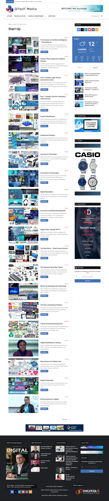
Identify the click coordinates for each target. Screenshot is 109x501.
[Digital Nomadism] (23, 197)
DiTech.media (12, 24)
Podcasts (47, 490)
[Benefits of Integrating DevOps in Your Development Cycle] (79, 76)
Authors (9, 16)
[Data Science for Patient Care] (23, 366)
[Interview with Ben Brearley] (35, 463)
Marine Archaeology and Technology (53, 286)
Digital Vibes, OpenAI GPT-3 (50, 229)
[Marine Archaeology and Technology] (23, 291)
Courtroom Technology (48, 154)
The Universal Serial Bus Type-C (51, 267)
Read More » (44, 51)
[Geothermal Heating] (23, 140)
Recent (80, 67)
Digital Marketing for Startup (50, 343)
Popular (95, 67)
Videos (42, 490)
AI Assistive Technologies (49, 173)
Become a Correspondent (36, 16)
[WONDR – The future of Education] (60, 470)
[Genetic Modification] (23, 121)
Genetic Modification (47, 116)
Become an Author (19, 16)
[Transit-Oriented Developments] (23, 329)
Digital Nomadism (46, 192)
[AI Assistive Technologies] (23, 178)
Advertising (51, 16)
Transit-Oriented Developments (51, 324)
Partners (54, 495)
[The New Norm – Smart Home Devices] (23, 253)
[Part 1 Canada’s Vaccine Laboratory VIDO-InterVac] (23, 101)
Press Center (49, 486)
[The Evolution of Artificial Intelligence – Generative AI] (23, 45)
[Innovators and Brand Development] (23, 216)
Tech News (19, 24)
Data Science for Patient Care (50, 361)
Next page (66, 419)
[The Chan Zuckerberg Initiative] (23, 310)
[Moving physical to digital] (23, 404)
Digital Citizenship (46, 380)
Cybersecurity (44, 468)
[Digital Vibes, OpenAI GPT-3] (23, 235)
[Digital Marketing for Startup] (23, 348)
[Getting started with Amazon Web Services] (79, 83)
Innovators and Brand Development (52, 211)
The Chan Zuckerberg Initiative (51, 305)
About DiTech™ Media (47, 495)
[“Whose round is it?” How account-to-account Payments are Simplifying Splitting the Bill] (60, 449)
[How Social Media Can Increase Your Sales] (35, 449)
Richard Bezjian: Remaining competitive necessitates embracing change (91, 103)
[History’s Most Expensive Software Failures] (23, 64)
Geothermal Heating (47, 135)
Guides (51, 490)
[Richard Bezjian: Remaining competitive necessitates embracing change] (79, 104)
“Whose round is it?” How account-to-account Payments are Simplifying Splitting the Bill (72, 450)
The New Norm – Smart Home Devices (54, 248)
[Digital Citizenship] (23, 385)
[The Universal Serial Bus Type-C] (23, 272)
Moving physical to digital (49, 399)
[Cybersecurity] (35, 469)
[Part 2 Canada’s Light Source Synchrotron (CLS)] (23, 83)
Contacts (65, 495)
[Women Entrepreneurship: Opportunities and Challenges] (60, 477)
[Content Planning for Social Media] (35, 456)
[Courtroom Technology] (23, 159)
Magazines (60, 486)
